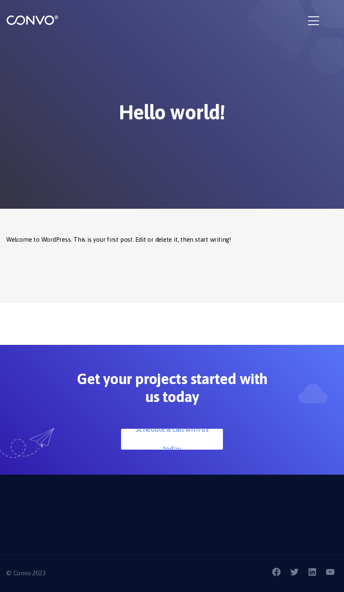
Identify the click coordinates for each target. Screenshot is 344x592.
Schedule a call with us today (172, 439)
